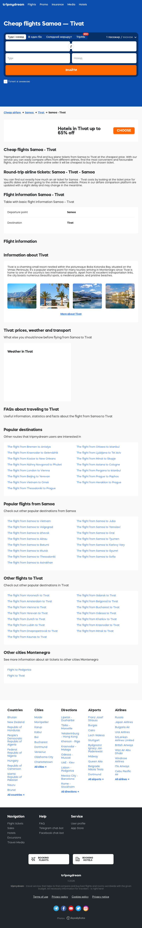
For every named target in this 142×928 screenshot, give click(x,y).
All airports (95, 779)
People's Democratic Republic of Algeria (14, 740)
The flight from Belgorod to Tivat (97, 601)
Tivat (41, 112)
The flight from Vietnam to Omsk (28, 482)
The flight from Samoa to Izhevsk (28, 533)
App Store (77, 828)
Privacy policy (60, 897)
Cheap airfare (12, 112)
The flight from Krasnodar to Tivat (98, 625)
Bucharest (41, 742)
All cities (39, 766)
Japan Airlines (124, 722)
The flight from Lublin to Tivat (26, 625)
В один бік (35, 37)
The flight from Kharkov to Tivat (97, 619)
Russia (119, 717)
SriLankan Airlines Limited (124, 739)
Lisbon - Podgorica (67, 769)
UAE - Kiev (68, 762)
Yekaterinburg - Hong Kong (70, 735)
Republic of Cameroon (14, 767)
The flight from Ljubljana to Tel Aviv (99, 452)
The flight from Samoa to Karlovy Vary (101, 544)
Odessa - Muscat (67, 756)
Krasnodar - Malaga (68, 748)
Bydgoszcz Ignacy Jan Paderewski (95, 748)
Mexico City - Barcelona (69, 777)
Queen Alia (95, 761)
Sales (10, 828)
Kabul (38, 732)
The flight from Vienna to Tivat (26, 607)
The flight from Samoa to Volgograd (30, 527)
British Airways (124, 745)
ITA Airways (122, 766)
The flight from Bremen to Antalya (29, 446)
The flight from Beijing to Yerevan (28, 476)
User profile (78, 823)
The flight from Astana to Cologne (98, 464)
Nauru (11, 785)
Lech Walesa (96, 735)
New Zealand (15, 722)
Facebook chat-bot (51, 833)
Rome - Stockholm (68, 785)
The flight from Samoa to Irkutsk (27, 550)
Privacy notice (100, 897)
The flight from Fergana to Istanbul (99, 470)
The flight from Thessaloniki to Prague (31, 488)
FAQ (42, 823)
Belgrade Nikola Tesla (95, 768)
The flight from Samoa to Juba (96, 521)
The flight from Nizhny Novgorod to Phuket (34, 464)
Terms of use (40, 897)
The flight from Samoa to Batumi (28, 544)
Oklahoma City (43, 757)
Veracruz (40, 752)
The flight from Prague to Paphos (98, 476)
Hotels (11, 833)
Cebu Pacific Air (123, 773)
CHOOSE (124, 130)
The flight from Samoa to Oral (95, 533)
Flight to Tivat (16, 675)
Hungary (12, 760)
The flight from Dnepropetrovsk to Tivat (32, 631)
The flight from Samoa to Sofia (96, 556)
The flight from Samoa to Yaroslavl (98, 527)
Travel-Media (15, 842)
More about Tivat (71, 314)
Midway (93, 756)
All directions (69, 791)
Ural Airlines (122, 732)
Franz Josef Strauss (95, 719)
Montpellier (41, 722)
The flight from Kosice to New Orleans (31, 458)
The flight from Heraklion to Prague (99, 482)
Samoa (29, 112)
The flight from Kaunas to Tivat (27, 637)
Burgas (92, 725)
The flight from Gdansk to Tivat (96, 595)
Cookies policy (80, 897)
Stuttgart (93, 740)
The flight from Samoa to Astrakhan (30, 562)
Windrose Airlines (121, 760)
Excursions (14, 837)
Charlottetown (43, 762)
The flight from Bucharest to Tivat (98, 607)
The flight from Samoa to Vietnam (29, 521)
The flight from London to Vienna (28, 470)
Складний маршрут (59, 37)
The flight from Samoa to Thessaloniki (31, 556)
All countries (15, 794)
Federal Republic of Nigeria (14, 752)
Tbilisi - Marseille (66, 727)
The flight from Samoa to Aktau (27, 539)
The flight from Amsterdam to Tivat (29, 601)
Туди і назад (16, 37)
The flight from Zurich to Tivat (26, 619)
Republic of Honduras (14, 729)
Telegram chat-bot (51, 828)
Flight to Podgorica (19, 669)
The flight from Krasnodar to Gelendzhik (32, 452)
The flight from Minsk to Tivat (95, 631)
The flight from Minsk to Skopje (96, 458)
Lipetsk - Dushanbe (68, 719)
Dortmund (40, 747)
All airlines (121, 779)
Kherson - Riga (70, 741)
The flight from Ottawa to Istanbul (98, 446)
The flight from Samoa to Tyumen (98, 539)
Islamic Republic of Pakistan (14, 777)
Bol (36, 737)
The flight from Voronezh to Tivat (28, 595)
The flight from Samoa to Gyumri (97, 550)
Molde (38, 717)
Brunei (11, 790)
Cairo (91, 730)
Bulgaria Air (122, 727)
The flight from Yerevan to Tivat (27, 613)
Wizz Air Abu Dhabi (123, 752)
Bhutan (12, 717)
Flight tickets (15, 823)
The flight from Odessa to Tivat (96, 613)
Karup (38, 727)
